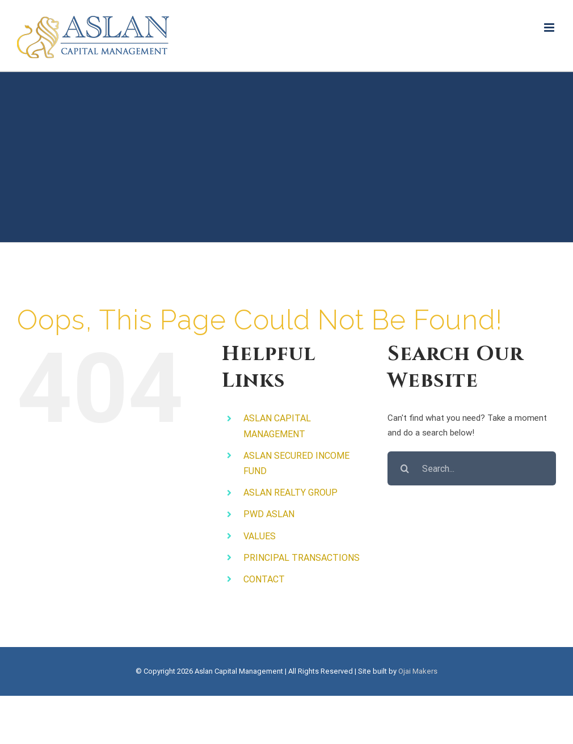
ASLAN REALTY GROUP (290, 492)
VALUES (259, 536)
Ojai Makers (417, 671)
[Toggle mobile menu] (550, 27)
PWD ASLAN (268, 514)
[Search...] (471, 468)
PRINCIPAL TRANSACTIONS (301, 557)
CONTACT (264, 579)
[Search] (404, 468)
